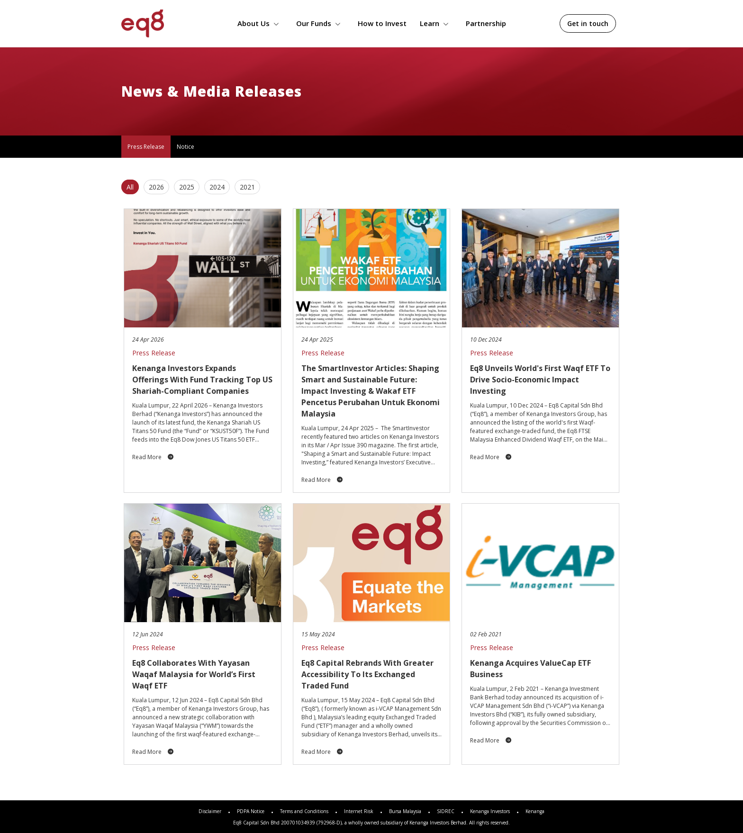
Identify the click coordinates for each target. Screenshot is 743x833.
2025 (186, 186)
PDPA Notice (250, 811)
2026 (156, 186)
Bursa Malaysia (405, 811)
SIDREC (445, 811)
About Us (260, 23)
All (130, 186)
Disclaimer (210, 811)
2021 (247, 186)
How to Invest (382, 23)
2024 (217, 186)
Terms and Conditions (304, 811)
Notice (185, 147)
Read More (152, 457)
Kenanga (535, 811)
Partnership (486, 23)
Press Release (145, 147)
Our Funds (320, 23)
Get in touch (587, 23)
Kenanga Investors (490, 811)
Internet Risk (358, 811)
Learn (436, 23)
